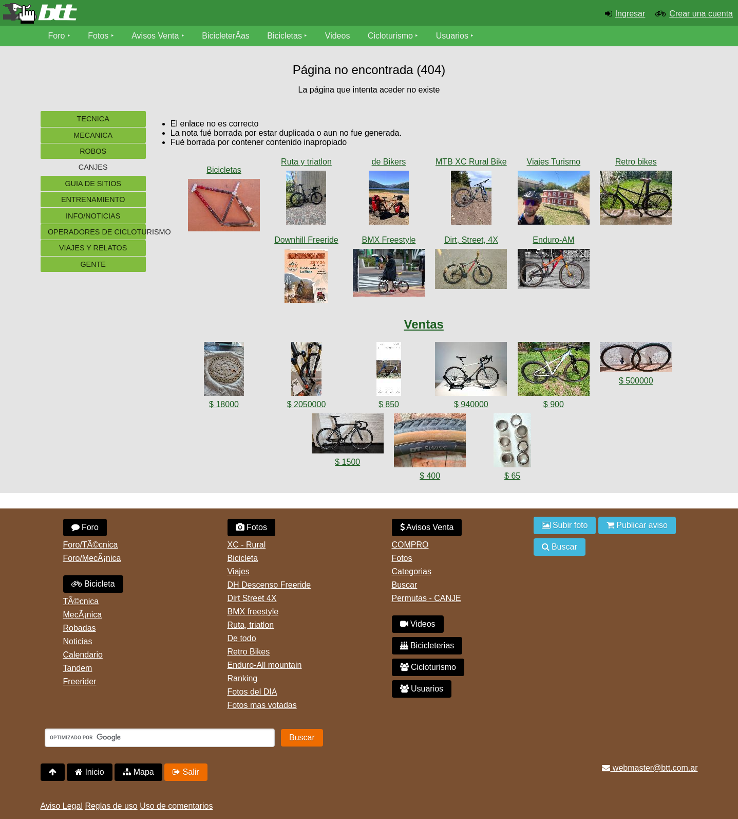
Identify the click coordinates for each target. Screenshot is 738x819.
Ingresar (630, 13)
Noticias (77, 641)
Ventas (423, 324)
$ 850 (389, 404)
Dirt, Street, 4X (471, 239)
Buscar (405, 584)
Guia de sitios (93, 183)
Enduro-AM (553, 239)
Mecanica (92, 135)
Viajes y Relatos (93, 248)
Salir (186, 772)
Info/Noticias (93, 216)
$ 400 (430, 475)
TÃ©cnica (81, 601)
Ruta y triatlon (306, 161)
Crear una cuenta (701, 13)
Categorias (411, 571)
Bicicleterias (427, 645)
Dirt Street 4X (252, 598)
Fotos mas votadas (262, 705)
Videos (337, 35)
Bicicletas (285, 35)
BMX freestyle (253, 611)
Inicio (89, 772)
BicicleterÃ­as (225, 35)
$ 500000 (636, 380)
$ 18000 (224, 404)
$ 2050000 (306, 404)
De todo (242, 638)
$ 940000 (471, 404)
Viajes (239, 571)
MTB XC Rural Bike (471, 161)
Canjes (93, 167)
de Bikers (389, 161)
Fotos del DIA (252, 691)
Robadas (79, 628)
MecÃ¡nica (82, 614)
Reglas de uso (111, 806)
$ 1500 (347, 462)
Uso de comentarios (176, 806)
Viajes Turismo (554, 161)
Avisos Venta (155, 35)
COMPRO (410, 544)
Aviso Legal (62, 806)
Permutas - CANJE (426, 598)
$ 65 (512, 475)
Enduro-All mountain (265, 665)
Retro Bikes (249, 651)
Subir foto (565, 525)
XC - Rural (247, 544)
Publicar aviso (637, 525)
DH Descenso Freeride (269, 584)
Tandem (77, 668)
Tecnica (93, 119)
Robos (93, 151)
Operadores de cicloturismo (97, 232)
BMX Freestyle (388, 239)
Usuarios (452, 35)
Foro (56, 35)
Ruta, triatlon (251, 625)
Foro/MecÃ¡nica (92, 558)
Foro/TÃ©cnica (90, 544)
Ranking (243, 678)
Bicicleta (93, 583)
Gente (93, 264)
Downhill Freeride (306, 239)
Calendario (83, 654)
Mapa (138, 772)
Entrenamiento (93, 199)
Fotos (98, 35)
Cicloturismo (390, 35)
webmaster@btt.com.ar (649, 767)
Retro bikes (636, 161)
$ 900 (553, 404)
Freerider (80, 681)
